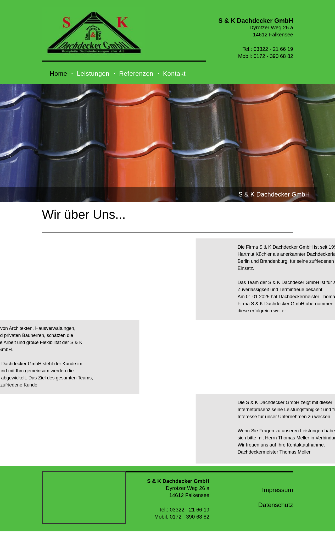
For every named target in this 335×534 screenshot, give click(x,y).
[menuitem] (59, 73)
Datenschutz (275, 504)
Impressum (277, 489)
